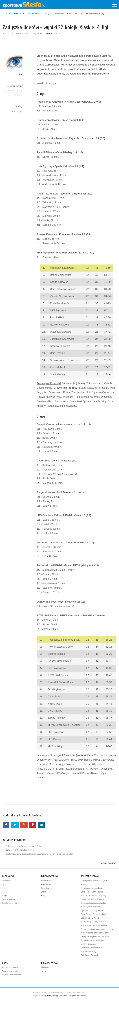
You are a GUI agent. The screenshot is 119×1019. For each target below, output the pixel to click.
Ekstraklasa (6, 881)
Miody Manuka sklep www (91, 948)
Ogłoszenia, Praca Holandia (92, 899)
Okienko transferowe (10, 903)
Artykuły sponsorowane (11, 975)
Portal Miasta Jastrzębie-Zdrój (93, 940)
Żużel (43, 892)
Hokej (43, 896)
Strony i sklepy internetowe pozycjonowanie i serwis (66, 995)
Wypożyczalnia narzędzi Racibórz (94, 933)
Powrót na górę (107, 863)
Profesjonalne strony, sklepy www (94, 881)
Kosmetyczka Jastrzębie (91, 907)
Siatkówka (45, 881)
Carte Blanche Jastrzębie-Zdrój (93, 914)
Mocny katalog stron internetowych (95, 936)
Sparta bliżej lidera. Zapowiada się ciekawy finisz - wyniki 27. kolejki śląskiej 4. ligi (39, 854)
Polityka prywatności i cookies (60, 992)
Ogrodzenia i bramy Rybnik (92, 910)
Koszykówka (46, 888)
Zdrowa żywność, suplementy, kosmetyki (97, 929)
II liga (4, 888)
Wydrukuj (49, 34)
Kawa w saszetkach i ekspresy (93, 896)
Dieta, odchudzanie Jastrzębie (93, 903)
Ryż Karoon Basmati (89, 955)
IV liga (4, 896)
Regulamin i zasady (10, 967)
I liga (3, 884)
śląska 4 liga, (16, 111)
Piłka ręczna (46, 884)
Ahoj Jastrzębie (79, 992)
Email (58, 34)
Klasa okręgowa (8, 899)
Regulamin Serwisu (40, 992)
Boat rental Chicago (89, 951)
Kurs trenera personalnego (92, 888)
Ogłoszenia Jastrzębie (90, 918)
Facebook (45, 967)
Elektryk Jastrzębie (88, 944)
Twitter (44, 971)
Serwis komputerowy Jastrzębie (94, 922)
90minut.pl (85, 884)
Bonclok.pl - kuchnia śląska (92, 892)
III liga (4, 892)
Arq (41, 34)
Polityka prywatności (10, 971)
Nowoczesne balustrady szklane (94, 925)
